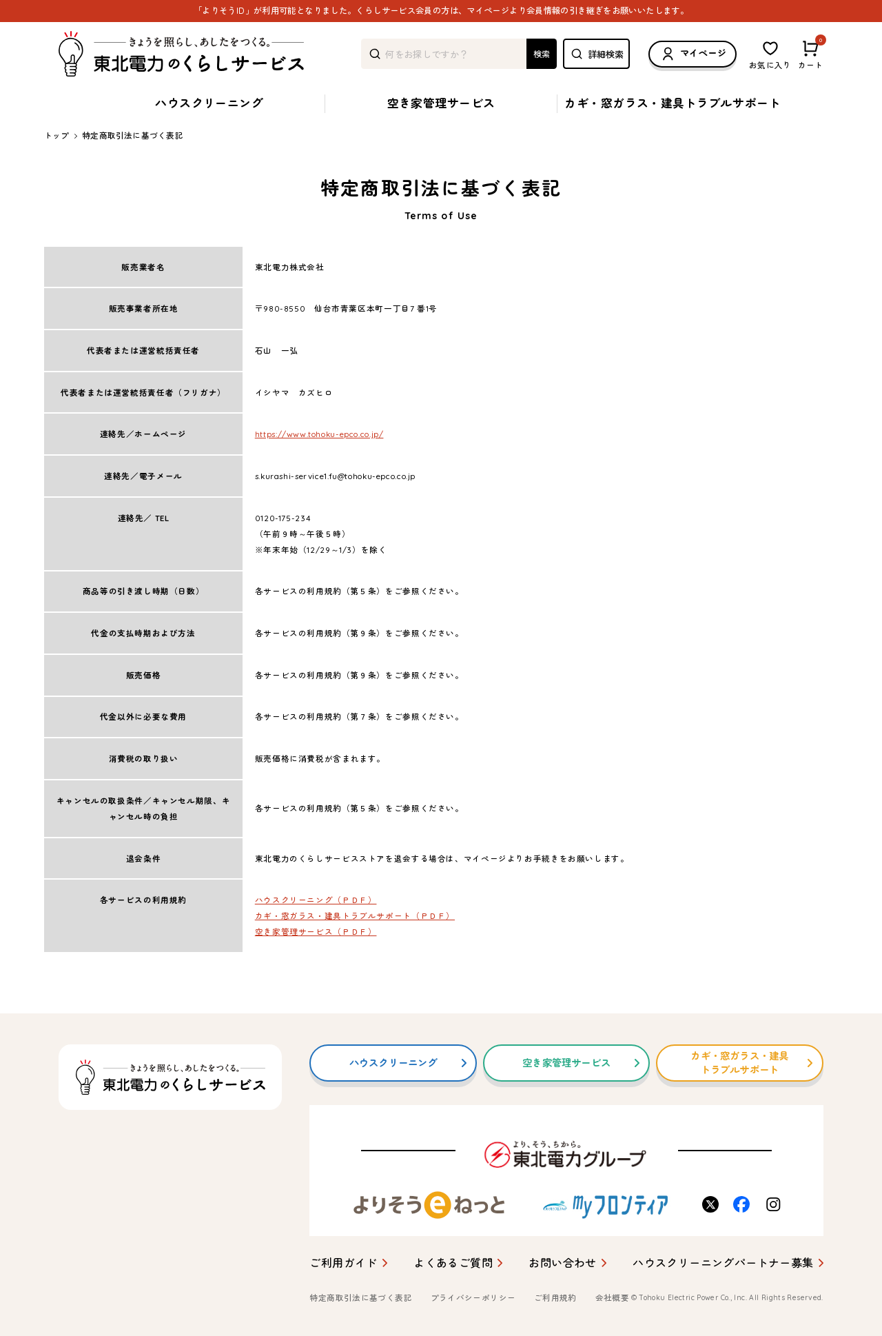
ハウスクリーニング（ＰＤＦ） (316, 900)
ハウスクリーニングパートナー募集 (723, 1263)
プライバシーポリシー (473, 1298)
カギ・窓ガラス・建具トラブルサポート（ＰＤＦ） (355, 916)
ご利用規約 (555, 1298)
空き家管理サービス (441, 103)
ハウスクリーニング (209, 103)
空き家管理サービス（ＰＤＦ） (316, 932)
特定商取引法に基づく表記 (360, 1298)
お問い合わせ (562, 1263)
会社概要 (612, 1298)
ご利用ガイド (343, 1263)
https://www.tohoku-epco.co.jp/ (319, 434)
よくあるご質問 (453, 1263)
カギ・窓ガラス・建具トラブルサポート (672, 103)
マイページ (692, 54)
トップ (57, 136)
